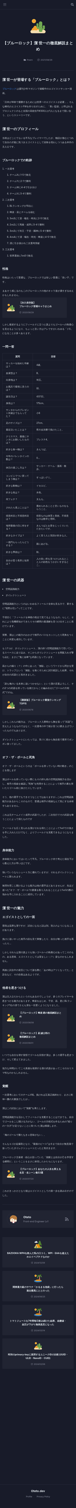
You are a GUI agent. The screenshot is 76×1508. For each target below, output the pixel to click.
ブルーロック (9, 88)
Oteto (25, 1217)
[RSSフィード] (66, 1219)
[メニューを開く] (4, 4)
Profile (29, 1496)
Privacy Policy (43, 1496)
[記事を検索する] (72, 4)
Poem (28, 59)
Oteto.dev (38, 1491)
